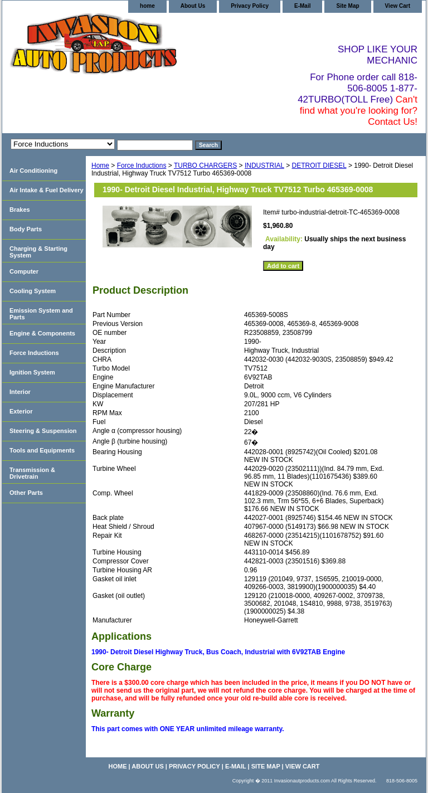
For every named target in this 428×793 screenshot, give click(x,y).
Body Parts (25, 229)
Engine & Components (42, 333)
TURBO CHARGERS (205, 165)
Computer (23, 271)
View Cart (397, 6)
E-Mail (302, 6)
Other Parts (26, 492)
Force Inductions (142, 165)
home (147, 6)
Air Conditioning (33, 170)
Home (100, 165)
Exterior (21, 411)
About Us (193, 6)
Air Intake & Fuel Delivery (46, 190)
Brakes (19, 209)
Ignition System (32, 372)
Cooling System (32, 291)
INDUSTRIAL (264, 165)
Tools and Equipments (42, 450)
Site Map (347, 6)
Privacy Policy (250, 6)
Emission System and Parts (41, 313)
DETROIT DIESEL (319, 165)
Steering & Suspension (42, 430)
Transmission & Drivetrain (32, 473)
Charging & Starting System (38, 252)
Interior (20, 391)
